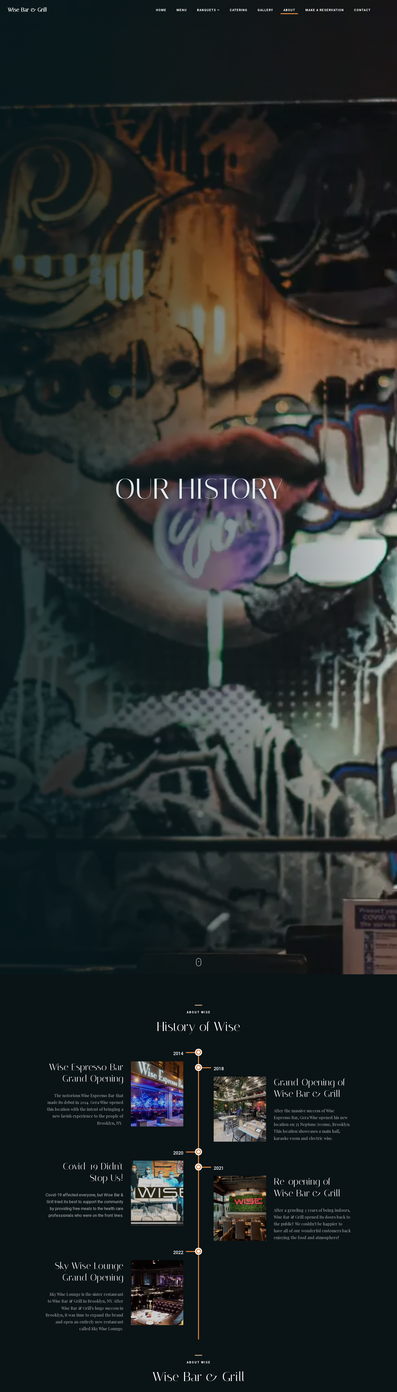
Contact (362, 10)
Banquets (206, 10)
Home (161, 10)
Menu (181, 10)
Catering (238, 10)
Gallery (265, 10)
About (289, 10)
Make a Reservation (324, 10)
